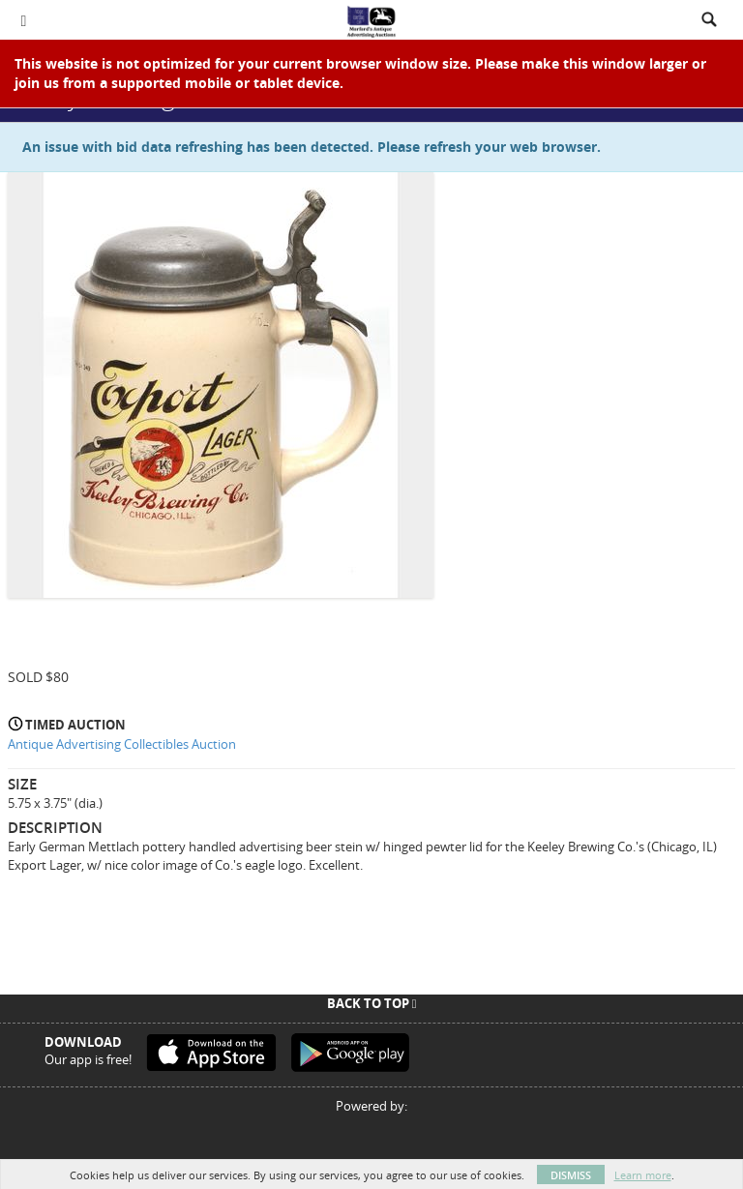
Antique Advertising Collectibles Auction (122, 744)
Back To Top (372, 1003)
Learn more (642, 1175)
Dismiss (570, 1175)
